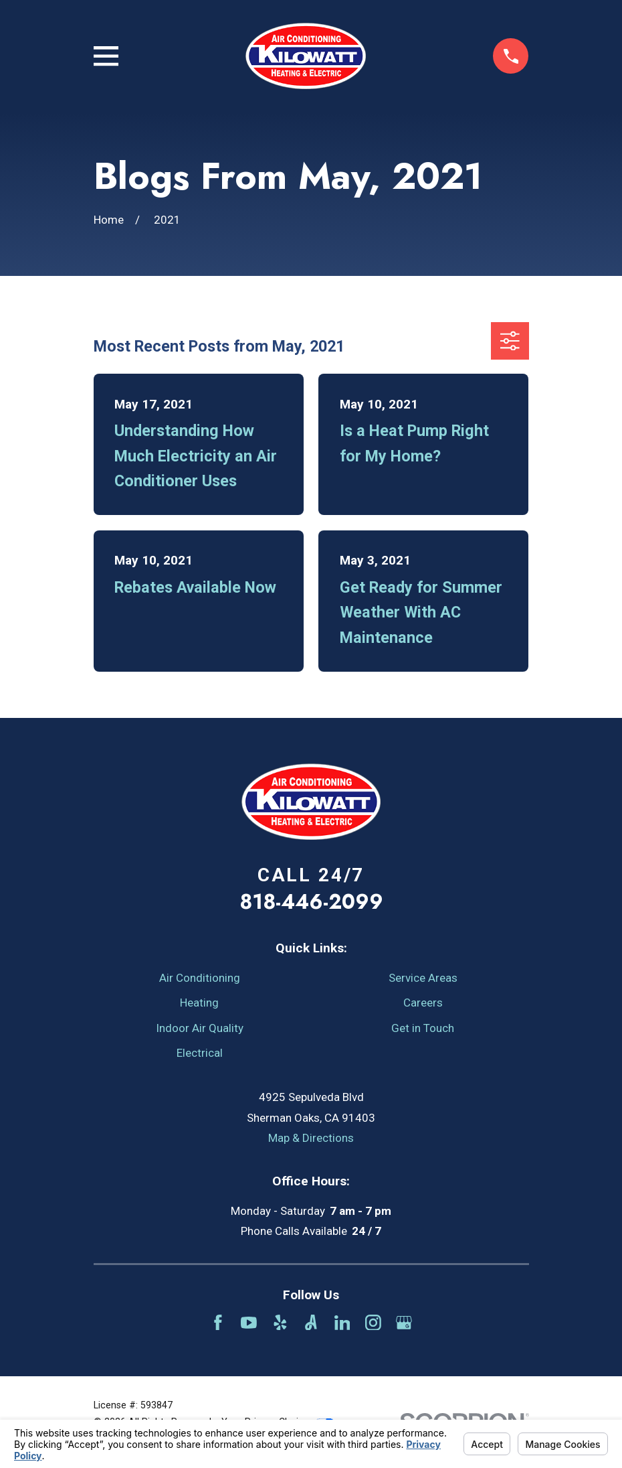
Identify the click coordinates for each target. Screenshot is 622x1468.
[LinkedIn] (342, 1323)
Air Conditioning (199, 977)
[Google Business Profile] (404, 1323)
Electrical (200, 1052)
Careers (423, 1002)
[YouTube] (249, 1323)
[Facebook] (218, 1323)
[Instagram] (373, 1323)
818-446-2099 (311, 901)
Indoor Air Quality (199, 1028)
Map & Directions (311, 1138)
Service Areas (423, 977)
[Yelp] (280, 1323)
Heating (199, 1002)
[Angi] (311, 1323)
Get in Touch (422, 1028)
